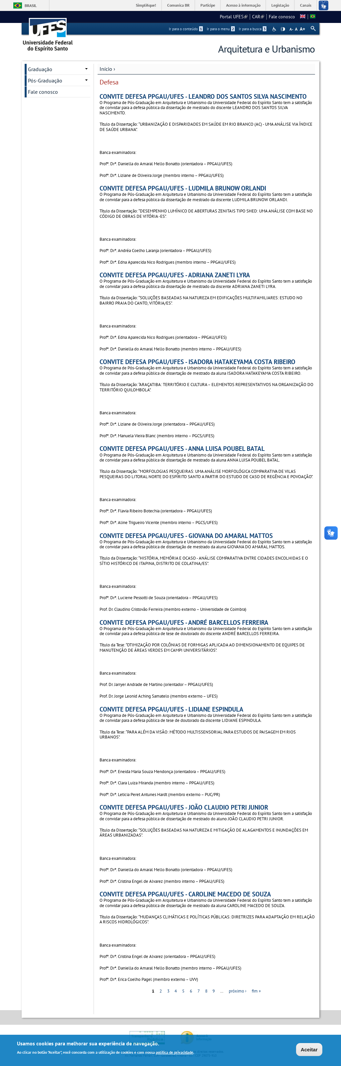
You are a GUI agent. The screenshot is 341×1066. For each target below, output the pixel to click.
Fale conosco (282, 17)
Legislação (280, 5)
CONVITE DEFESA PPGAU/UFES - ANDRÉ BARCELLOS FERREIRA (184, 622)
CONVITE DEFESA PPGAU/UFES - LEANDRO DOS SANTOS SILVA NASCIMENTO (203, 96)
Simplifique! (146, 5)
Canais (305, 5)
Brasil (31, 5)
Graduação (40, 69)
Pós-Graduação (45, 80)
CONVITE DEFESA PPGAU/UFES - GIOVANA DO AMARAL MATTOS (186, 535)
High (282, 29)
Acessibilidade (274, 29)
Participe (207, 5)
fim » (256, 991)
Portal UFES (233, 17)
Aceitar (309, 1050)
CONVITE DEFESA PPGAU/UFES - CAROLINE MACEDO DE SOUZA (185, 894)
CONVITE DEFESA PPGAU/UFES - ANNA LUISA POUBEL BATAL (182, 448)
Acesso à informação (243, 5)
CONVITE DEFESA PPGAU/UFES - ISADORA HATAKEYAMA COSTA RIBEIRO (197, 361)
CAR (258, 17)
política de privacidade (174, 1052)
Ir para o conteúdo (186, 29)
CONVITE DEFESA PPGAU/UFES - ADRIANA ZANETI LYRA (175, 275)
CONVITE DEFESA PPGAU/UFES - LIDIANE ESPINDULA (171, 709)
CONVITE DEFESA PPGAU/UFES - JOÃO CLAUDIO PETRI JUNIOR (184, 807)
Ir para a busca (252, 29)
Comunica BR (178, 5)
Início (106, 69)
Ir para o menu (221, 29)
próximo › (237, 991)
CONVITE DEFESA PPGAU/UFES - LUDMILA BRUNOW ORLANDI (183, 188)
